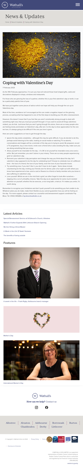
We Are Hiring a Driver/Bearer (14, 227)
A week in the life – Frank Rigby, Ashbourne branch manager (25, 301)
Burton (73, 423)
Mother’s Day (8, 336)
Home (7, 22)
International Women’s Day (13, 383)
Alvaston (25, 423)
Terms (44, 439)
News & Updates (16, 22)
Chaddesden (28, 427)
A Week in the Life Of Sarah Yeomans (17, 231)
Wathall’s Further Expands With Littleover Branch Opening (24, 223)
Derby (43, 427)
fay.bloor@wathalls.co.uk (32, 196)
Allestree (11, 423)
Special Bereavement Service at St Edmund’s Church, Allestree (26, 218)
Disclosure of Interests (14, 446)
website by (72, 463)
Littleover (57, 427)
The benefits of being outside (14, 235)
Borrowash (58, 423)
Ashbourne (41, 423)
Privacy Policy (35, 439)
